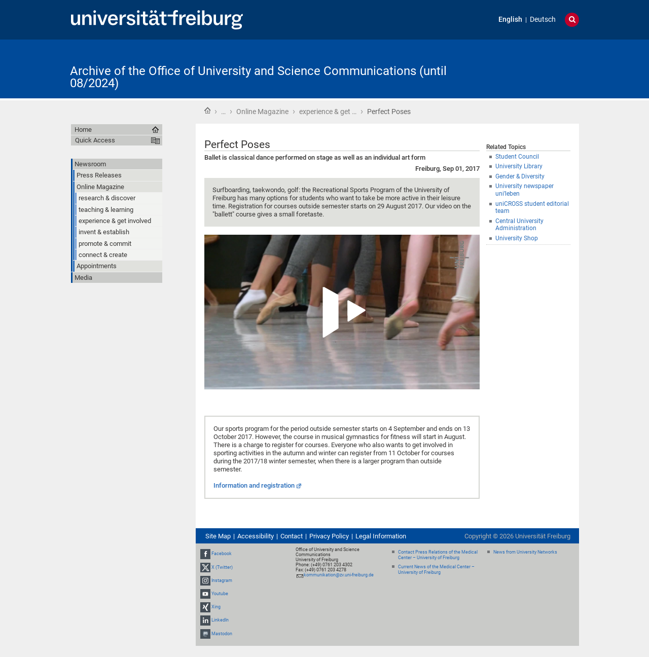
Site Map (218, 536)
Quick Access (95, 140)
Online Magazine (262, 111)
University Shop (516, 238)
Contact (291, 536)
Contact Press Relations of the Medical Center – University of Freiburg (438, 555)
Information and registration (254, 485)
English (510, 19)
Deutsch (543, 19)
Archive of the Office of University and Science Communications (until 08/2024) (258, 77)
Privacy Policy (329, 536)
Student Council (517, 156)
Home (207, 110)
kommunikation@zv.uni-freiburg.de (339, 574)
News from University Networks (525, 552)
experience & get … (327, 111)
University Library (519, 166)
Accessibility (255, 536)
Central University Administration (519, 224)
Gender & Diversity (520, 176)
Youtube (219, 593)
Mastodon (221, 633)
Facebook (221, 553)
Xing (216, 606)
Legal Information (380, 536)
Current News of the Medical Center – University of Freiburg (436, 569)
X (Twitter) (222, 567)
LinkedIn (220, 620)
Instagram (221, 580)
